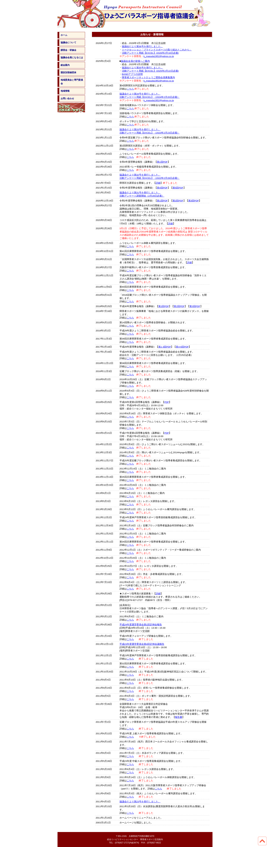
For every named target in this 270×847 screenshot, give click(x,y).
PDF (166, 402)
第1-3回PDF (164, 347)
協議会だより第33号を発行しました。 (140, 129)
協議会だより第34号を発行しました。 (140, 94)
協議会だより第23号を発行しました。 (140, 801)
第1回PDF (162, 162)
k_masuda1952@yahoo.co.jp (159, 56)
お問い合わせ (67, 98)
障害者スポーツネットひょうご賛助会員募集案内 (148, 77)
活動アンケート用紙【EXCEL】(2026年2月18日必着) (150, 53)
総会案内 (65, 65)
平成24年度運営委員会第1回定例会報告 (141, 624)
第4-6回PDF (182, 347)
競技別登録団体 (68, 72)
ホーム (64, 35)
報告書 (178, 717)
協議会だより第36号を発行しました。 (142, 46)
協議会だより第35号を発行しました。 (142, 67)
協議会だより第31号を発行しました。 (140, 192)
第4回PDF (162, 187)
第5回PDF (178, 187)
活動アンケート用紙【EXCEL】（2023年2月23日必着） (150, 132)
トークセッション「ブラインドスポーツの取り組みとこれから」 (157, 49)
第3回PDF (193, 200)
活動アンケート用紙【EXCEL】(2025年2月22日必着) (150, 71)
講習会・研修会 (68, 50)
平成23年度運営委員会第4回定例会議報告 (142, 644)
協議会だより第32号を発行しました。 (140, 175)
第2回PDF (178, 200)
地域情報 (65, 91)
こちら (130, 89)
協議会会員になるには (72, 57)
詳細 (158, 183)
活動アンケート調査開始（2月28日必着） (142, 196)
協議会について (68, 42)
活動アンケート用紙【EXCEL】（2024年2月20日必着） (150, 97)
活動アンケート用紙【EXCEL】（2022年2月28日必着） (150, 178)
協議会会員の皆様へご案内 (135, 61)
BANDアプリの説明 (132, 74)
